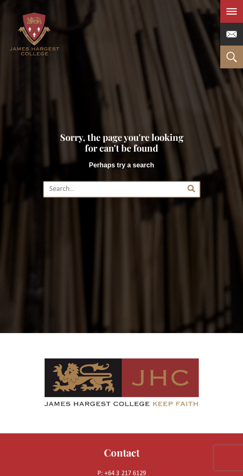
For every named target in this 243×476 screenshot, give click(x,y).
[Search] (191, 189)
